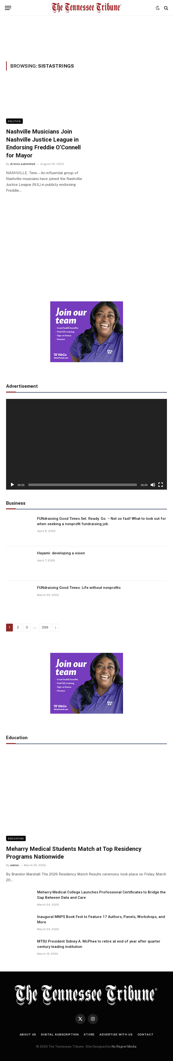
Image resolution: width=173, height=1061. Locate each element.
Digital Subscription (60, 1034)
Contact (146, 1034)
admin (14, 865)
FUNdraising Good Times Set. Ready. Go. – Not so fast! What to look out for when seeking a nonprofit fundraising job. (101, 521)
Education (16, 838)
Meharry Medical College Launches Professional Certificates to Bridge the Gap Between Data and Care (101, 894)
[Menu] (8, 7)
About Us (28, 1034)
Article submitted (22, 164)
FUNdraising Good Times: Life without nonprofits (79, 587)
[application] (86, 444)
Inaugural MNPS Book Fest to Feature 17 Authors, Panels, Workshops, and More (101, 919)
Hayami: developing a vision (61, 553)
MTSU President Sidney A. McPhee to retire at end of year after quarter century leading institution (98, 944)
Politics (14, 121)
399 (45, 627)
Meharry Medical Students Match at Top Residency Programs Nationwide (73, 852)
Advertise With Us (115, 1034)
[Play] (12, 484)
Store (89, 1034)
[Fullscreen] (160, 484)
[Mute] (152, 484)
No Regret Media (124, 1046)
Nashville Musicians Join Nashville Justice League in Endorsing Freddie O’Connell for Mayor (43, 143)
